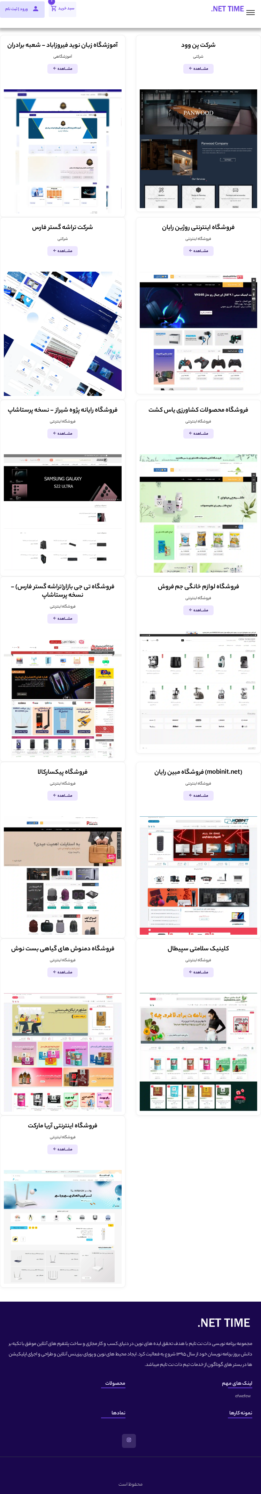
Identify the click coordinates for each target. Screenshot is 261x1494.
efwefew (243, 1396)
